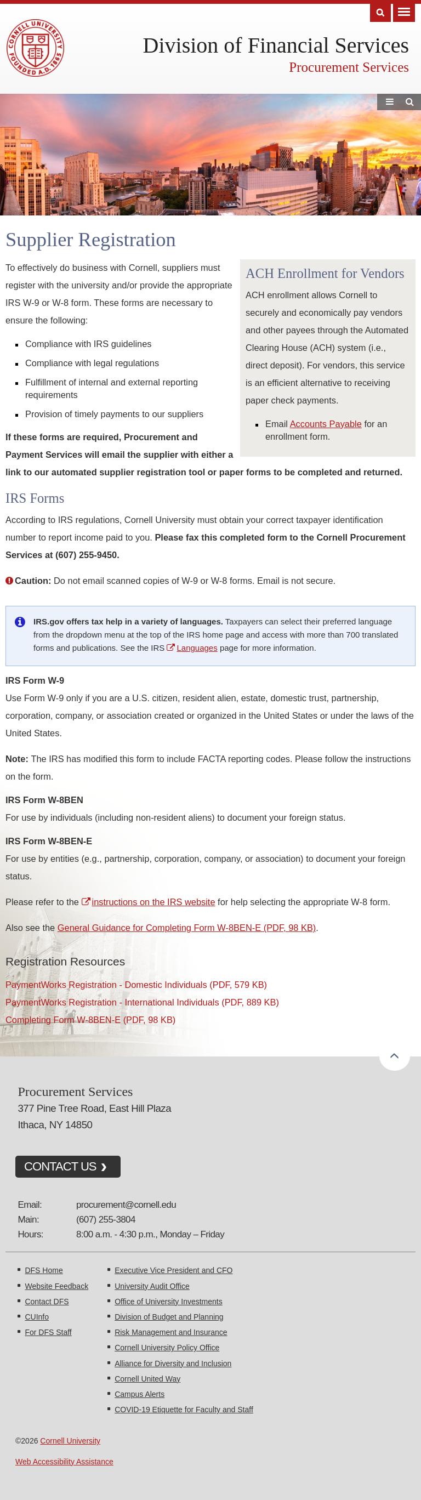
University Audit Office (152, 1286)
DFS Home (43, 1270)
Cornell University (70, 1440)
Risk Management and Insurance (171, 1332)
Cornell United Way (147, 1378)
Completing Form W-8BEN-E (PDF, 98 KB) (90, 1020)
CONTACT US (60, 1166)
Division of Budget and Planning (169, 1316)
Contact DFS (47, 1301)
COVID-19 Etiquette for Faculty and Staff (184, 1409)
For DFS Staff (48, 1332)
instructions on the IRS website (153, 902)
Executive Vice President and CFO (173, 1270)
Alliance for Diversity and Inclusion (173, 1363)
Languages (197, 647)
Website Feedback (56, 1286)
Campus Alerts (139, 1394)
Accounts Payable (326, 424)
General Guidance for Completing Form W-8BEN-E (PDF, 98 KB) (187, 928)
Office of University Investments (169, 1301)
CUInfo (37, 1316)
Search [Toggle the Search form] (380, 13)
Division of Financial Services (276, 45)
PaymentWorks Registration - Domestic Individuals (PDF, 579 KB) (136, 985)
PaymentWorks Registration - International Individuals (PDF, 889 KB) (142, 1002)
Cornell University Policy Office (167, 1347)
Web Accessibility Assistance (64, 1461)
